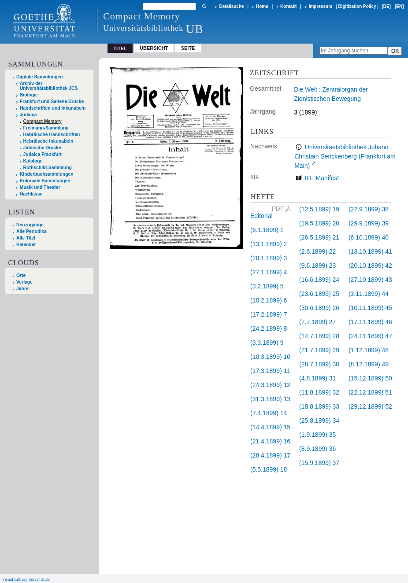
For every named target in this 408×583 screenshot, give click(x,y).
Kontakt (288, 6)
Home (262, 6)
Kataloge (33, 161)
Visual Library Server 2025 (26, 579)
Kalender (26, 244)
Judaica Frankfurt (42, 154)
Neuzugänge (30, 224)
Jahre (22, 288)
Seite (188, 48)
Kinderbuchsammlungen (47, 174)
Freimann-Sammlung (46, 127)
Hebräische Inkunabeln (48, 141)
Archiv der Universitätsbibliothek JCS (49, 86)
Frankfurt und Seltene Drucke (52, 101)
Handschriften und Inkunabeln (53, 108)
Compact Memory (42, 121)
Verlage (24, 282)
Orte (21, 275)
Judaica (28, 114)
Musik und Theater (40, 187)
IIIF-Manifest (322, 177)
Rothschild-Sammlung (47, 167)
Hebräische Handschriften (51, 134)
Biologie (29, 94)
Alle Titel (25, 238)
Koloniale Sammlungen (45, 180)
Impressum (320, 6)
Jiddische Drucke (42, 147)
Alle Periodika (31, 231)
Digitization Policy (357, 6)
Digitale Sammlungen (39, 76)
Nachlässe (31, 194)
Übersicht (154, 48)
